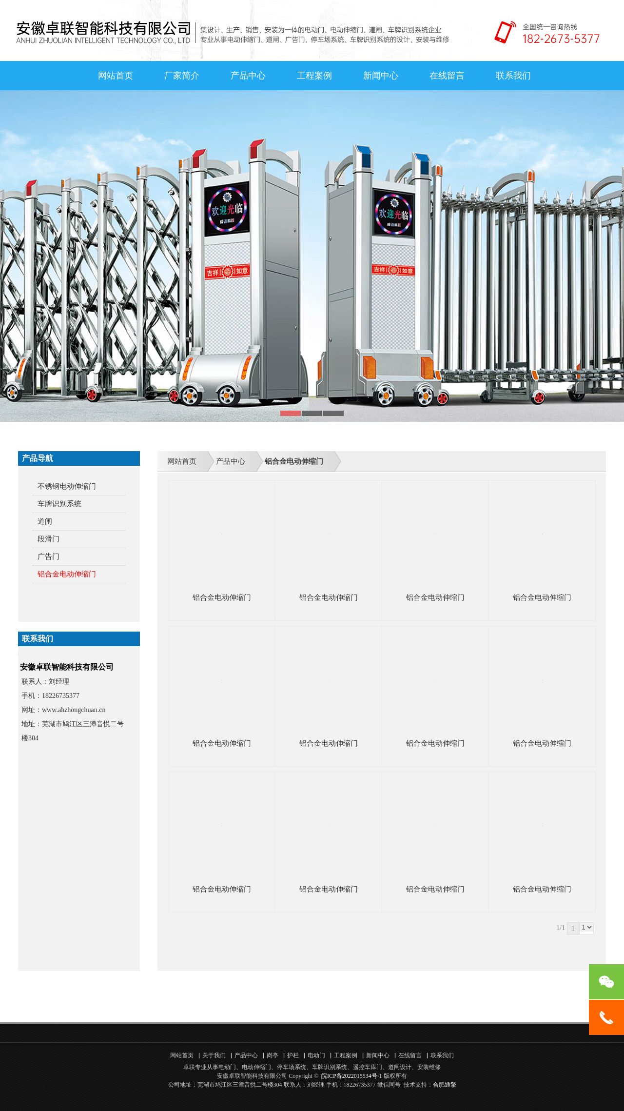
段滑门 (48, 539)
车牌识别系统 (59, 504)
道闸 (45, 521)
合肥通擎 (444, 1084)
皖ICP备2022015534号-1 (351, 1075)
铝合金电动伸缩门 (67, 574)
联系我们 (513, 75)
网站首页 (115, 75)
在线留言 (447, 75)
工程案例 (314, 75)
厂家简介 (181, 75)
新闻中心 (380, 75)
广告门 (48, 556)
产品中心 (248, 75)
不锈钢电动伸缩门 (67, 486)
